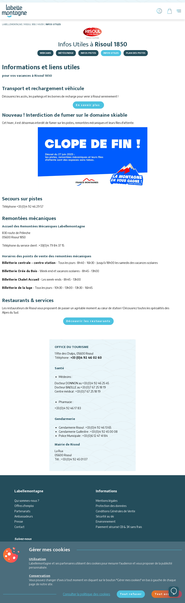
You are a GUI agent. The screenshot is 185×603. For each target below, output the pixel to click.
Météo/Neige (65, 53)
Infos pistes (88, 53)
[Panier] (169, 11)
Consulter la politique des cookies (86, 594)
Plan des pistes (135, 53)
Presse (18, 521)
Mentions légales (106, 500)
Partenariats (22, 511)
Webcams (45, 53)
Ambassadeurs (23, 516)
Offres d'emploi (24, 506)
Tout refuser (131, 594)
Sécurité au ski (105, 516)
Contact (19, 527)
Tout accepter (167, 594)
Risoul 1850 (30, 24)
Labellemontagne (12, 24)
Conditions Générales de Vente (115, 511)
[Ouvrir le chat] (174, 592)
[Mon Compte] (159, 11)
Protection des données (111, 506)
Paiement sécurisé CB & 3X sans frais (119, 527)
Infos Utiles (111, 53)
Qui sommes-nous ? (26, 500)
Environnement (106, 521)
